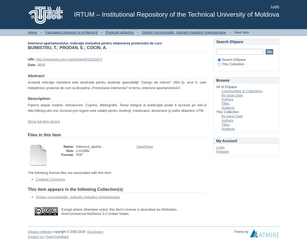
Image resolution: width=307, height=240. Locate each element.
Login (275, 6)
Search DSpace (232, 60)
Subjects (228, 108)
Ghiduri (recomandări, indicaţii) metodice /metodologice (184, 32)
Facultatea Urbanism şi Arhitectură (71, 32)
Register (222, 152)
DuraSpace (95, 232)
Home (32, 32)
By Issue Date (232, 95)
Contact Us (36, 237)
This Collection (231, 64)
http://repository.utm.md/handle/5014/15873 (69, 59)
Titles (226, 103)
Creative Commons (50, 179)
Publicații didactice (120, 32)
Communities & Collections (242, 91)
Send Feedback (57, 237)
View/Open (144, 147)
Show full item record (44, 121)
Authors (227, 99)
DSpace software (40, 232)
